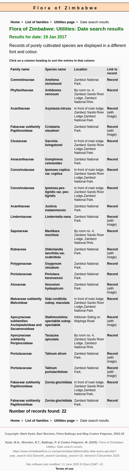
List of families (37, 22)
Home (15, 22)
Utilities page (64, 22)
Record (112, 80)
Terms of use (65, 468)
